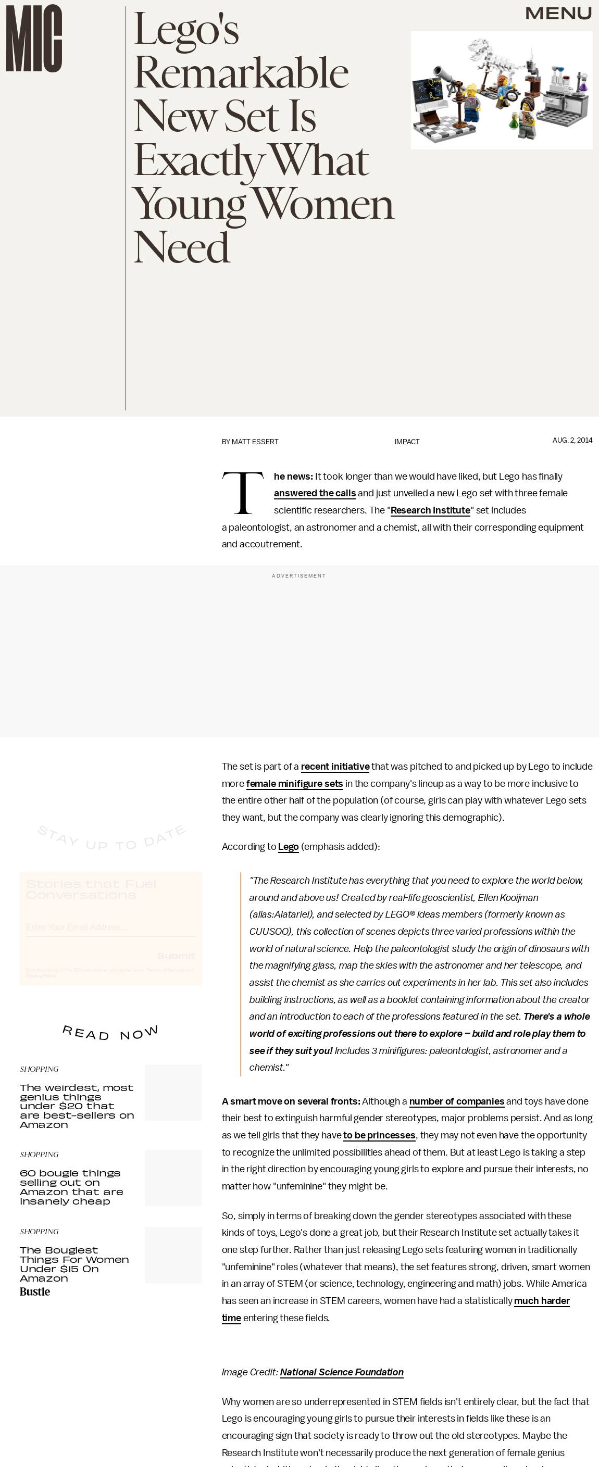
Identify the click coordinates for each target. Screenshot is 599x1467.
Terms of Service (165, 979)
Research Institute (430, 510)
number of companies (457, 1101)
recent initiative (335, 766)
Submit (176, 964)
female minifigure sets (294, 784)
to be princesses (379, 1135)
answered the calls (315, 493)
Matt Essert (255, 442)
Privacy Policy (41, 985)
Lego (288, 847)
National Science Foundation (342, 1372)
